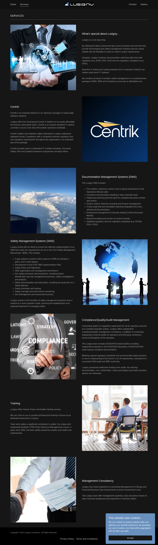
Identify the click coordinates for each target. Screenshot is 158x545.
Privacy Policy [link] (67, 539)
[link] (79, 4)
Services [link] (24, 4)
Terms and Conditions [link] (87, 539)
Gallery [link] (144, 4)
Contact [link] (133, 4)
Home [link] (13, 4)
